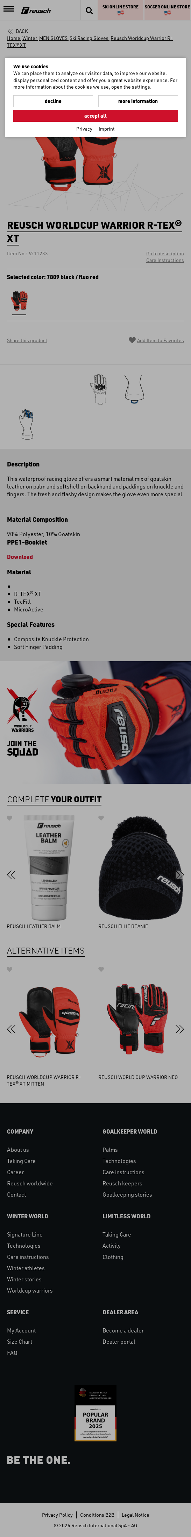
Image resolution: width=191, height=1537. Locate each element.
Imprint (107, 128)
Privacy (84, 128)
